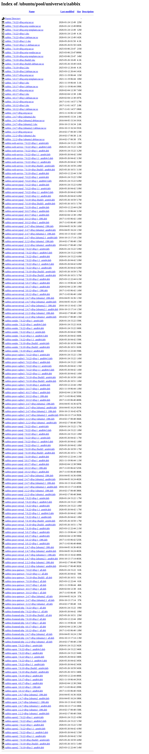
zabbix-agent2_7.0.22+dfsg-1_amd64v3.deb (25, 721)
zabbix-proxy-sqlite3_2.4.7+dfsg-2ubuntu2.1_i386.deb (30, 411)
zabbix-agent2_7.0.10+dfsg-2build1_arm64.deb (27, 740)
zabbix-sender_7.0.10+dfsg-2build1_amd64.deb (27, 347)
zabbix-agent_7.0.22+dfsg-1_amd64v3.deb (25, 649)
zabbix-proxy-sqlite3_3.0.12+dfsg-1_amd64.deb (27, 400)
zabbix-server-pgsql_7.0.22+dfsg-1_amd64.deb (27, 184)
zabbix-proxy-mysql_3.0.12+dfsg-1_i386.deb (26, 540)
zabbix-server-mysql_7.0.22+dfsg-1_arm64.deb (27, 249)
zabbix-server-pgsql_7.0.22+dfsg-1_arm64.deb (27, 177)
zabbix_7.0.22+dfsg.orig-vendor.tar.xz (23, 26)
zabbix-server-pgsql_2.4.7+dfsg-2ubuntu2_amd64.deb (30, 230)
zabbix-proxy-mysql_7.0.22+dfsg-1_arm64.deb (27, 498)
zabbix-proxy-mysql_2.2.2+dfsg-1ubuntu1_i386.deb (29, 562)
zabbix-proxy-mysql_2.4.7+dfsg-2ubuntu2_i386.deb (29, 547)
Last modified (67, 11)
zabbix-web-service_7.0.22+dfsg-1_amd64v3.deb (28, 147)
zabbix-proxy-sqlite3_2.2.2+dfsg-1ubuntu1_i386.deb (29, 419)
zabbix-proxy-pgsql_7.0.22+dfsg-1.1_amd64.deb (28, 445)
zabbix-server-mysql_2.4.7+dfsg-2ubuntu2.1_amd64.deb (31, 309)
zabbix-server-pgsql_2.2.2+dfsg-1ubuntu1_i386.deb (29, 241)
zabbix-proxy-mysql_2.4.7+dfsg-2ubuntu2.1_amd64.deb (31, 558)
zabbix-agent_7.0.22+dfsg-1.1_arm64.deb (24, 657)
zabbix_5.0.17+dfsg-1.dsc (17, 83)
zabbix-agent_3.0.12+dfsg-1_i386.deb (23, 687)
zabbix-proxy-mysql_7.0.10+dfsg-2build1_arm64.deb (30, 521)
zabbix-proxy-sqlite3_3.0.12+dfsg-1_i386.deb (26, 396)
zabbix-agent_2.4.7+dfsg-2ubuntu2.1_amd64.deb (28, 706)
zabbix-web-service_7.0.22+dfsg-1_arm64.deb (27, 143)
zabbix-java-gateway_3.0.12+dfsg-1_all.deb (25, 592)
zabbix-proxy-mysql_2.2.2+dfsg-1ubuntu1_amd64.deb (30, 566)
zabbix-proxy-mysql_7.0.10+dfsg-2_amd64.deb (27, 528)
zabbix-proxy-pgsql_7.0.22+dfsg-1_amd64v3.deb (28, 430)
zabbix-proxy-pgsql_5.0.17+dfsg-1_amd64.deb (27, 460)
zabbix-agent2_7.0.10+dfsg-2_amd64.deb (24, 747)
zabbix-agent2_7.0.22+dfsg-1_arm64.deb (24, 717)
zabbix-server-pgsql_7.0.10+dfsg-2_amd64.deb (27, 207)
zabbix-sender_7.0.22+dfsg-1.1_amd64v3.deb (26, 336)
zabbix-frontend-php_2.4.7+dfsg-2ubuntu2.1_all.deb (29, 638)
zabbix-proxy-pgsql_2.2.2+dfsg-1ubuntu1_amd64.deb (30, 494)
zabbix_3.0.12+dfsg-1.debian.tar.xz (21, 109)
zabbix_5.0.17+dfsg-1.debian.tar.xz (21, 86)
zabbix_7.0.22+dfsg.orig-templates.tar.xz (24, 30)
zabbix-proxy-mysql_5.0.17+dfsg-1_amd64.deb (27, 532)
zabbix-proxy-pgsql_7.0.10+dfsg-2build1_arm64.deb (30, 449)
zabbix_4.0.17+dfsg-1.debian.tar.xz (21, 98)
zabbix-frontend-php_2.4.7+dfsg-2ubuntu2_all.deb (28, 634)
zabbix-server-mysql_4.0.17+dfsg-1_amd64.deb (27, 286)
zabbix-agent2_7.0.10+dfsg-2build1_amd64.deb (27, 744)
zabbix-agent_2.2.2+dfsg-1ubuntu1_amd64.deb (27, 713)
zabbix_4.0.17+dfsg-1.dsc (17, 94)
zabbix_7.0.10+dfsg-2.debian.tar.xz (21, 71)
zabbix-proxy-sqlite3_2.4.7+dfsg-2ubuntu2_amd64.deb (31, 407)
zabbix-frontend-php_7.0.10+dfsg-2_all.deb (25, 619)
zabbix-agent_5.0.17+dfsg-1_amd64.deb (24, 679)
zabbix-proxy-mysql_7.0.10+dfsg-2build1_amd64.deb (30, 524)
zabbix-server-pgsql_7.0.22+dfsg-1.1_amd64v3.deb (29, 192)
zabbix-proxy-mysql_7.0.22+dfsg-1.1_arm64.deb (28, 509)
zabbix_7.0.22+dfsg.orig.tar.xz (19, 22)
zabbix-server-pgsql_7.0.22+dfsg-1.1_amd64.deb (28, 196)
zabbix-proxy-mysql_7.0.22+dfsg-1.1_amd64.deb (28, 517)
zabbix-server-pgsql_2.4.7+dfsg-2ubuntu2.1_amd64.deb (31, 237)
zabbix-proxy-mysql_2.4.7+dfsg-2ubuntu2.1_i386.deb (30, 555)
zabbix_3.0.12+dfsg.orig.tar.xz (19, 101)
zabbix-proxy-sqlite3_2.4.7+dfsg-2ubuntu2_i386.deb (29, 404)
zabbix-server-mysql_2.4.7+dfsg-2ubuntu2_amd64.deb (30, 302)
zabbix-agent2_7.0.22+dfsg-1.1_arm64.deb (25, 728)
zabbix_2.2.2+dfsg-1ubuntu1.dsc (20, 135)
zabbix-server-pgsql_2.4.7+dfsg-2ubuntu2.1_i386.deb (30, 234)
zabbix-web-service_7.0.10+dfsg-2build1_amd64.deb (30, 169)
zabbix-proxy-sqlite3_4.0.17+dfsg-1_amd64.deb (27, 392)
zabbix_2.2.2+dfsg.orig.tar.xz (18, 132)
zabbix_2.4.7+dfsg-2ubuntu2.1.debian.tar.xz (25, 128)
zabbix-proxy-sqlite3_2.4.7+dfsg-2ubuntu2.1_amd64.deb (31, 415)
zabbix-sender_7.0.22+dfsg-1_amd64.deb (24, 328)
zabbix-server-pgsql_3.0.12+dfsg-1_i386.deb (26, 218)
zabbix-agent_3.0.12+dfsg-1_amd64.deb (24, 691)
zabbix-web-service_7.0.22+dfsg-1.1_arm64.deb (27, 154)
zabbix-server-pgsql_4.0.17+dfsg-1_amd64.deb (27, 215)
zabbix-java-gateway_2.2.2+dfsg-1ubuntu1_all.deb (29, 604)
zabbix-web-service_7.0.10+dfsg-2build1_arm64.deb (30, 166)
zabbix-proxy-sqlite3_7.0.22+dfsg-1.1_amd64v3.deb (29, 370)
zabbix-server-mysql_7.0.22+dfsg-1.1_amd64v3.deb (29, 264)
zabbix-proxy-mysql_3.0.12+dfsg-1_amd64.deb (27, 543)
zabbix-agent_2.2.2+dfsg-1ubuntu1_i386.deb (26, 710)
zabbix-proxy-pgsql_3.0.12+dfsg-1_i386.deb (26, 468)
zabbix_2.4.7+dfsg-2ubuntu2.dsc (20, 116)
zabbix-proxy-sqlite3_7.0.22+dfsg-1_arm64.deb (27, 354)
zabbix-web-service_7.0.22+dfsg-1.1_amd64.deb (28, 162)
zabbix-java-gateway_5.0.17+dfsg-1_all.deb (25, 585)
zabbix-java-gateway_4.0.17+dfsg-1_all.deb (25, 589)
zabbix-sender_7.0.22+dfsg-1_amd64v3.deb (25, 324)
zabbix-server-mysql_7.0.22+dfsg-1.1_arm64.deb (28, 260)
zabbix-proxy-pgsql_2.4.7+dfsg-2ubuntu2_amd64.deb (30, 479)
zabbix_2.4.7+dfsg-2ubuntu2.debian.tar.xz (25, 120)
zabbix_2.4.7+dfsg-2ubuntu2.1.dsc (21, 124)
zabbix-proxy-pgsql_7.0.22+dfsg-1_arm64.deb (27, 426)
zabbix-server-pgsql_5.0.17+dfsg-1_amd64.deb (27, 211)
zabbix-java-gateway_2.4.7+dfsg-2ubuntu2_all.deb (29, 596)
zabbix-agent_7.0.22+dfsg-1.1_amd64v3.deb (26, 660)
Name (32, 11)
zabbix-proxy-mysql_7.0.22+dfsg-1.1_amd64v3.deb (29, 513)
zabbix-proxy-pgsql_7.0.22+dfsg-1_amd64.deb (27, 434)
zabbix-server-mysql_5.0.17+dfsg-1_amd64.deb (27, 283)
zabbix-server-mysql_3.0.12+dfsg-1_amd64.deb (27, 294)
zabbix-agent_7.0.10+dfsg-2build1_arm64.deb (26, 668)
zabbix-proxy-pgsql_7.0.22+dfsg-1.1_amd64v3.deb (29, 441)
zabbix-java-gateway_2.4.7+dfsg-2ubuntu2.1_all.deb (29, 600)
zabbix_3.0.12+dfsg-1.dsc (17, 105)
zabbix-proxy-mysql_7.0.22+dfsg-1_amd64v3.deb (28, 502)
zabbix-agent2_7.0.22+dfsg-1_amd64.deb (24, 725)
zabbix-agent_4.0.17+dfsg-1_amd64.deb (24, 683)
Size (79, 11)
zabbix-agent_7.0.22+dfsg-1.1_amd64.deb (25, 664)
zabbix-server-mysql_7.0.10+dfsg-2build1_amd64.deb (30, 275)
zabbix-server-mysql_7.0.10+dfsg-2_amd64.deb (27, 279)
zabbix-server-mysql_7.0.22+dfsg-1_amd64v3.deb (28, 252)
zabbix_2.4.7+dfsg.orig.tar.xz (18, 113)
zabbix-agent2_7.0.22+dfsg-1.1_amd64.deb (25, 736)
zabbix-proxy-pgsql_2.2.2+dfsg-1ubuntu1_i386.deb (29, 490)
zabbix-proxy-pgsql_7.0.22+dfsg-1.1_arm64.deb (27, 438)
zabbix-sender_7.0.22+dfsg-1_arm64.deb (24, 320)
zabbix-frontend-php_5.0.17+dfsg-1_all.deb (25, 623)
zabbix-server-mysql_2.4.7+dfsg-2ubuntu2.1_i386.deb (30, 305)
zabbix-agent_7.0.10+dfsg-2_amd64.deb (24, 676)
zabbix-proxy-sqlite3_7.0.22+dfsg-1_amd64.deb (27, 362)
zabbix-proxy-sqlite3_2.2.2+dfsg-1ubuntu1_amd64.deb (31, 422)
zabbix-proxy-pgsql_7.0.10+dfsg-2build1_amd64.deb (30, 453)
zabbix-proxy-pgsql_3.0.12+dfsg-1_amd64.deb (27, 472)
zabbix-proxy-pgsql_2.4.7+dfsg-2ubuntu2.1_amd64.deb (31, 487)
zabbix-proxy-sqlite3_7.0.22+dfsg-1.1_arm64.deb (28, 366)
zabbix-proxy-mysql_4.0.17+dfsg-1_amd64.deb (27, 536)
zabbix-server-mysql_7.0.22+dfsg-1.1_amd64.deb (28, 268)
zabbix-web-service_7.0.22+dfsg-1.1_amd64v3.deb (29, 158)
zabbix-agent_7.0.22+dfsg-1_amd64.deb (24, 653)
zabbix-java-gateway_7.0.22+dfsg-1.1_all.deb (26, 574)
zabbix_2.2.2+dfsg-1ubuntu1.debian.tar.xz (25, 139)
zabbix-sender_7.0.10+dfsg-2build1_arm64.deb (27, 343)
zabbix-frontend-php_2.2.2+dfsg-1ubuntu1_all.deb (28, 642)
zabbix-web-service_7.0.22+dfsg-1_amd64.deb (27, 150)
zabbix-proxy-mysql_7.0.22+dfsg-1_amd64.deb (27, 506)
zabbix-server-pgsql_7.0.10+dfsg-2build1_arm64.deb (30, 200)
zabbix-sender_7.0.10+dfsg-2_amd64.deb (24, 351)
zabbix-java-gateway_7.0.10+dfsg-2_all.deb (25, 581)
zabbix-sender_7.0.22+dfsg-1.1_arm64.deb (25, 332)
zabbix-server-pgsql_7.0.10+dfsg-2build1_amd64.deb (30, 203)
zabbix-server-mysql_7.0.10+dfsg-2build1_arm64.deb (30, 271)
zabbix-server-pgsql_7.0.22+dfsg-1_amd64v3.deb (28, 181)
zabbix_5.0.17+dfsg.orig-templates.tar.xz (24, 79)
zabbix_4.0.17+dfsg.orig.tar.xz (19, 90)
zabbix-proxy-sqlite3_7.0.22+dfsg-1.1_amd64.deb (28, 373)
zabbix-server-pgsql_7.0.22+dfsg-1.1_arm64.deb (28, 188)
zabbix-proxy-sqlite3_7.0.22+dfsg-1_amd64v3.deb (29, 358)
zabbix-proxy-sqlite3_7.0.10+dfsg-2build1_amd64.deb (30, 381)
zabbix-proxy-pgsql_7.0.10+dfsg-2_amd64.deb (27, 456)
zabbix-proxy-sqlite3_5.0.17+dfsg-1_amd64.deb (27, 388)
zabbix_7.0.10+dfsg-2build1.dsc (20, 60)
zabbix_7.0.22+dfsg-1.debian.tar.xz (21, 37)
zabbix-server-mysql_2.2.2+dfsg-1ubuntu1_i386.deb (29, 313)
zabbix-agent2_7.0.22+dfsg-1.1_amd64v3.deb (26, 732)
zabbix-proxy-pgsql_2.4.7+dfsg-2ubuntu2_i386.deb (29, 475)
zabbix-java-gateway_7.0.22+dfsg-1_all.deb (25, 570)
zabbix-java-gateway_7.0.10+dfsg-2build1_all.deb (28, 577)
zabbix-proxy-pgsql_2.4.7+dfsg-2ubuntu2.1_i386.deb (30, 483)
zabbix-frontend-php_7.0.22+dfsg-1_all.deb (25, 608)
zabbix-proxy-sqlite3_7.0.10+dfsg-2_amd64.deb (27, 385)
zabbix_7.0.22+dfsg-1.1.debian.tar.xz (22, 45)
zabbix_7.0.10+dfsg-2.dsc (17, 67)
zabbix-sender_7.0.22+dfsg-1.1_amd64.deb (25, 339)
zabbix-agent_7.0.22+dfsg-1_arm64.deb (23, 645)
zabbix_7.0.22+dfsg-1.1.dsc (18, 41)
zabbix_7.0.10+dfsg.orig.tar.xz (19, 49)
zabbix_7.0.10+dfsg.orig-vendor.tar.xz (23, 52)
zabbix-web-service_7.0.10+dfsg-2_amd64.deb (27, 173)
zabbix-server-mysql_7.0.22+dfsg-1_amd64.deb (27, 256)
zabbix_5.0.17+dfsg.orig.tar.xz (19, 75)
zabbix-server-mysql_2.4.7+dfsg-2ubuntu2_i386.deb (29, 298)
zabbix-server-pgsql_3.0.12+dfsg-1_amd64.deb (27, 222)
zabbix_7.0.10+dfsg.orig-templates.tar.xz (24, 56)
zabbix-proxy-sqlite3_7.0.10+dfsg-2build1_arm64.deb (30, 377)
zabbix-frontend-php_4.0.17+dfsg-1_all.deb (25, 626)
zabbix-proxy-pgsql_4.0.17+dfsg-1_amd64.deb (27, 464)
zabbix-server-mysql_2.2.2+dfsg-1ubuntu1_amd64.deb (30, 317)
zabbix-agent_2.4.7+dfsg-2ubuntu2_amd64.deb (27, 698)
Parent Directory (13, 18)
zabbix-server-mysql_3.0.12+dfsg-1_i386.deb (26, 290)
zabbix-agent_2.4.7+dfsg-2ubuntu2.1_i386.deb (27, 702)
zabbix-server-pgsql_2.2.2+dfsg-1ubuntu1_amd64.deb (30, 245)
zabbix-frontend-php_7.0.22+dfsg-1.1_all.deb (26, 611)
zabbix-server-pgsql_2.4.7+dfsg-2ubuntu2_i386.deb (29, 226)
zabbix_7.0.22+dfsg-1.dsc (17, 33)
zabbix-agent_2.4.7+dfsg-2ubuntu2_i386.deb (26, 694)
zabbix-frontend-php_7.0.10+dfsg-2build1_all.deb (28, 615)
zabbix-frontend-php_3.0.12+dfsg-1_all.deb (25, 630)
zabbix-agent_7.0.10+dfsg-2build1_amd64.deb (27, 672)
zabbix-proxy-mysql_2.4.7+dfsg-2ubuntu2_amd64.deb (30, 551)
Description (88, 11)
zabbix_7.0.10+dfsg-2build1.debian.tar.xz (24, 64)
